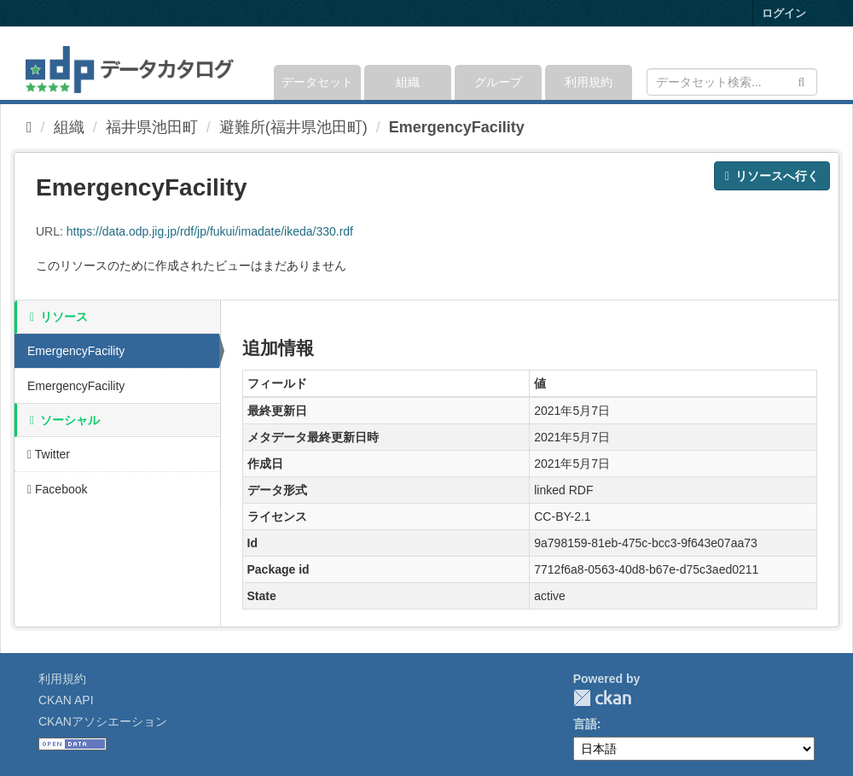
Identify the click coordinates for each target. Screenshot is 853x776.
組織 (408, 82)
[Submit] (801, 80)
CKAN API (66, 700)
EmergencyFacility (457, 127)
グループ (498, 82)
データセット (317, 82)
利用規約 (588, 82)
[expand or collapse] (815, 63)
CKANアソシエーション (102, 721)
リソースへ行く (772, 176)
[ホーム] (29, 127)
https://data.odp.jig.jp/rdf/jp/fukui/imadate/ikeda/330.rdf (210, 231)
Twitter (48, 454)
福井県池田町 (152, 127)
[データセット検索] (732, 82)
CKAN (602, 698)
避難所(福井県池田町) (293, 127)
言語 (585, 724)
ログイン (784, 13)
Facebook (57, 489)
